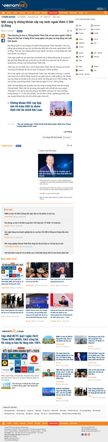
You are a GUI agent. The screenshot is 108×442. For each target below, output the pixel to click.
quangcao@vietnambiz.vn (93, 431)
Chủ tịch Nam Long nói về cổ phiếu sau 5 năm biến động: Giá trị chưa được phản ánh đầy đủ (55, 173)
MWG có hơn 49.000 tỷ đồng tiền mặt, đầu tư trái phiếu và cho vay (30, 214)
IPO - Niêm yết (45, 17)
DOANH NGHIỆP (63, 13)
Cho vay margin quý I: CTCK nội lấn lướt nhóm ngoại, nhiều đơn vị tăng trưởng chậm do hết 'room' (44, 125)
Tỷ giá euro (46, 410)
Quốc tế (52, 285)
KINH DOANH (73, 13)
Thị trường (21, 17)
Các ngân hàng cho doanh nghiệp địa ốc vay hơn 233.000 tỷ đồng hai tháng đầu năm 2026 (36, 233)
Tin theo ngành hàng (85, 19)
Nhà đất (7, 226)
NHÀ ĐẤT (44, 13)
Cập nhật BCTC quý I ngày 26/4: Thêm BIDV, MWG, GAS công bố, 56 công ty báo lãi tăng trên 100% (12, 281)
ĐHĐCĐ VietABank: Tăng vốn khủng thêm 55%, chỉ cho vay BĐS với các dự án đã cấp (63, 392)
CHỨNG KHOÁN (53, 13)
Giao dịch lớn (33, 17)
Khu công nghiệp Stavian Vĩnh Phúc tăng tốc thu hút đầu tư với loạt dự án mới (34, 244)
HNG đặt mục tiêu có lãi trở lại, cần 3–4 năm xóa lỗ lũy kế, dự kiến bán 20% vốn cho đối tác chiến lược (64, 374)
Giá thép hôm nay (9, 413)
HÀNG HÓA (22, 13)
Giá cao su (44, 413)
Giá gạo (37, 413)
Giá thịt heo (29, 413)
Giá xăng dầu (96, 410)
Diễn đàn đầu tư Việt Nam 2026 (71, 413)
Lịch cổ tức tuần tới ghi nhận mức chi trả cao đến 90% (36, 280)
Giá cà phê (63, 410)
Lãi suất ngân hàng (85, 410)
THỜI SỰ (9, 13)
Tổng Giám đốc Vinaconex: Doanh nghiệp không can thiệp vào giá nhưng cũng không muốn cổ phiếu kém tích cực (56, 182)
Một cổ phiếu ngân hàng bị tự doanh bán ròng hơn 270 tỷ (56, 198)
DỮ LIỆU (81, 13)
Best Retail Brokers (55, 413)
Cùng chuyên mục (48, 150)
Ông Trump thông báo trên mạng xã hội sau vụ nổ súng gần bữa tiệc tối (12, 311)
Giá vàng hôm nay (9, 410)
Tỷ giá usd (30, 410)
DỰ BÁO (15, 13)
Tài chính (53, 321)
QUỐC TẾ (29, 13)
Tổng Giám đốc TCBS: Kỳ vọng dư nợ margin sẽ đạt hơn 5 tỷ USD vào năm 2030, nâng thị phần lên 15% (56, 188)
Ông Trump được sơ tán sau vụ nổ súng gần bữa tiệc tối (61, 280)
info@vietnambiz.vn (14, 438)
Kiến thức (56, 17)
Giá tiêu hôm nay (73, 410)
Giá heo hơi (54, 410)
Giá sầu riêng (20, 413)
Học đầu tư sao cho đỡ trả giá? (50, 193)
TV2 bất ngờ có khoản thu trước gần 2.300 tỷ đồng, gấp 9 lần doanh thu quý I (25, 386)
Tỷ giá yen (38, 410)
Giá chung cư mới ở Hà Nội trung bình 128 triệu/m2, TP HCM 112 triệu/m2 (33, 223)
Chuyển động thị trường (12, 246)
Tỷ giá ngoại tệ (21, 410)
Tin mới (8, 209)
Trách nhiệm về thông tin (11, 440)
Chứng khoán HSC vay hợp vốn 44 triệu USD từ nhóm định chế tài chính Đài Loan (26, 106)
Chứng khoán (8, 17)
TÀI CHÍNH (37, 13)
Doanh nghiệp (9, 216)
